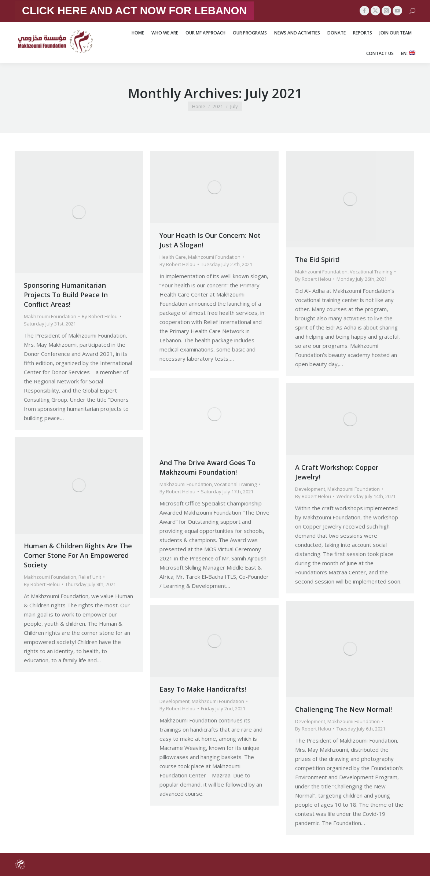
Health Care (172, 257)
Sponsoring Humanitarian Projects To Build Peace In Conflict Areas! (66, 295)
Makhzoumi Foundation (50, 316)
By (100, 316)
